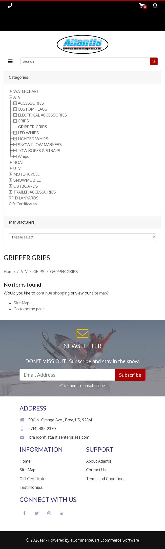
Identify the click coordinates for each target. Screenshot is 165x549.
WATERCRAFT (26, 91)
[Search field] (85, 61)
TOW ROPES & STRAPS (39, 150)
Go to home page (29, 308)
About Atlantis (99, 461)
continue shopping (53, 293)
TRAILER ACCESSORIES (34, 192)
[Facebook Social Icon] (24, 513)
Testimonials (31, 487)
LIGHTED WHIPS (33, 138)
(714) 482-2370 (38, 428)
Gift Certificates (23, 203)
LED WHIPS (28, 132)
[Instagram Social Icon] (49, 513)
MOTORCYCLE (26, 174)
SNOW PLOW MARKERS (40, 144)
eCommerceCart (84, 540)
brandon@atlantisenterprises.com (54, 437)
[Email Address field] (67, 375)
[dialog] (155, 6)
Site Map (21, 302)
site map (99, 293)
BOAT (18, 162)
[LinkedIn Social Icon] (61, 513)
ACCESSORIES (31, 103)
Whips (23, 156)
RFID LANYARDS (24, 198)
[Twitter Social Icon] (37, 513)
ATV (17, 97)
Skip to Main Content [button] (15, 20)
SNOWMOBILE (27, 180)
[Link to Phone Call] (10, 5)
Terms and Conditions (105, 478)
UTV (17, 168)
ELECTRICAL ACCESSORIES (42, 115)
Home (9, 271)
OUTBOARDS (25, 186)
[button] (10, 61)
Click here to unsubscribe (82, 385)
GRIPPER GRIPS (32, 126)
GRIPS (23, 120)
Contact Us (96, 469)
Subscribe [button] (130, 375)
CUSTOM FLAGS (32, 109)
